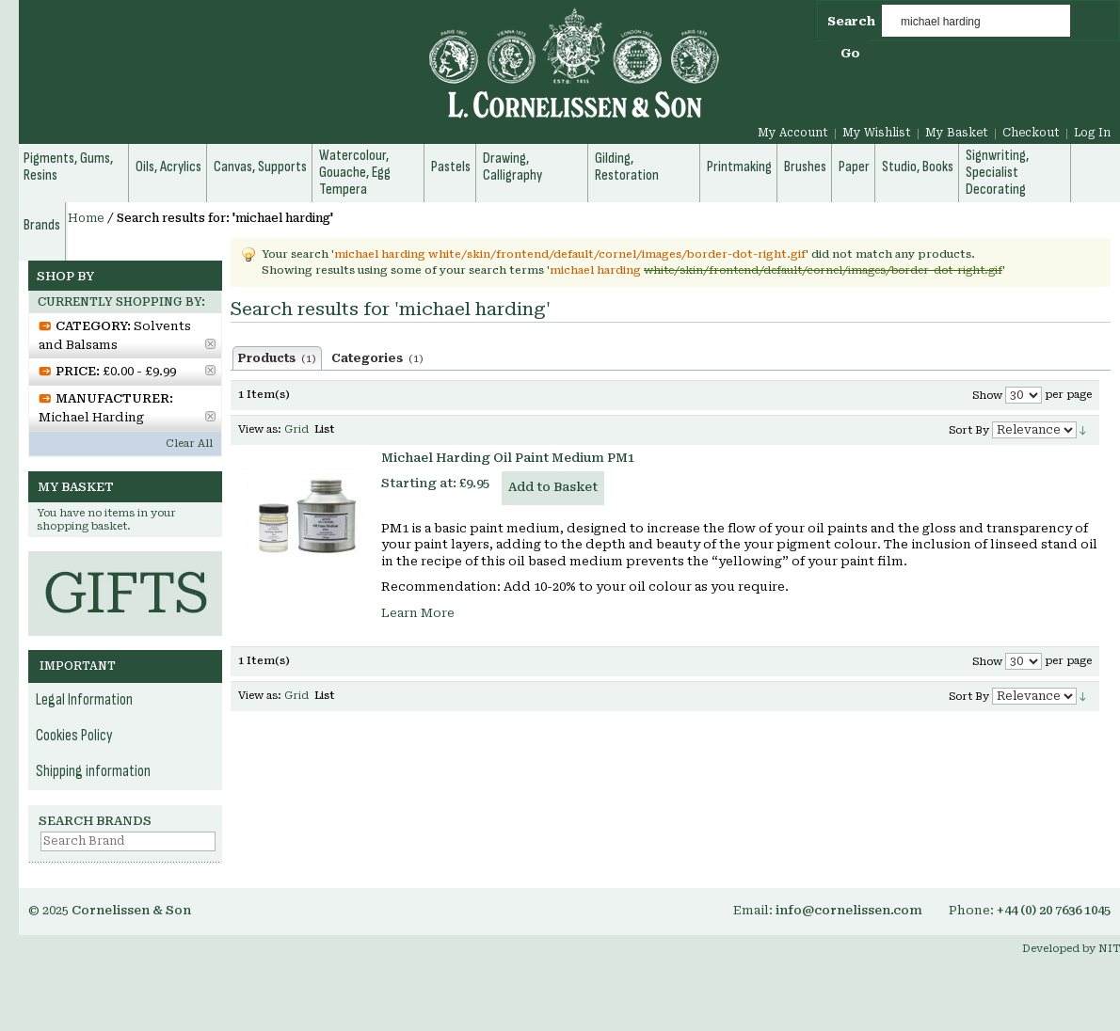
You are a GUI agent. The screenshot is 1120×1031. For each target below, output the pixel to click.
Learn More (418, 613)
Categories (377, 358)
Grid (296, 429)
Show (987, 395)
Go (850, 53)
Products (277, 358)
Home (86, 218)
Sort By (969, 430)
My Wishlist (876, 132)
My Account (793, 132)
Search (851, 21)
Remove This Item (210, 344)
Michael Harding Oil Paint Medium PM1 (507, 458)
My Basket (956, 132)
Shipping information (93, 771)
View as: (259, 429)
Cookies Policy (74, 735)
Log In (1092, 132)
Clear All (189, 443)
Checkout (1031, 132)
